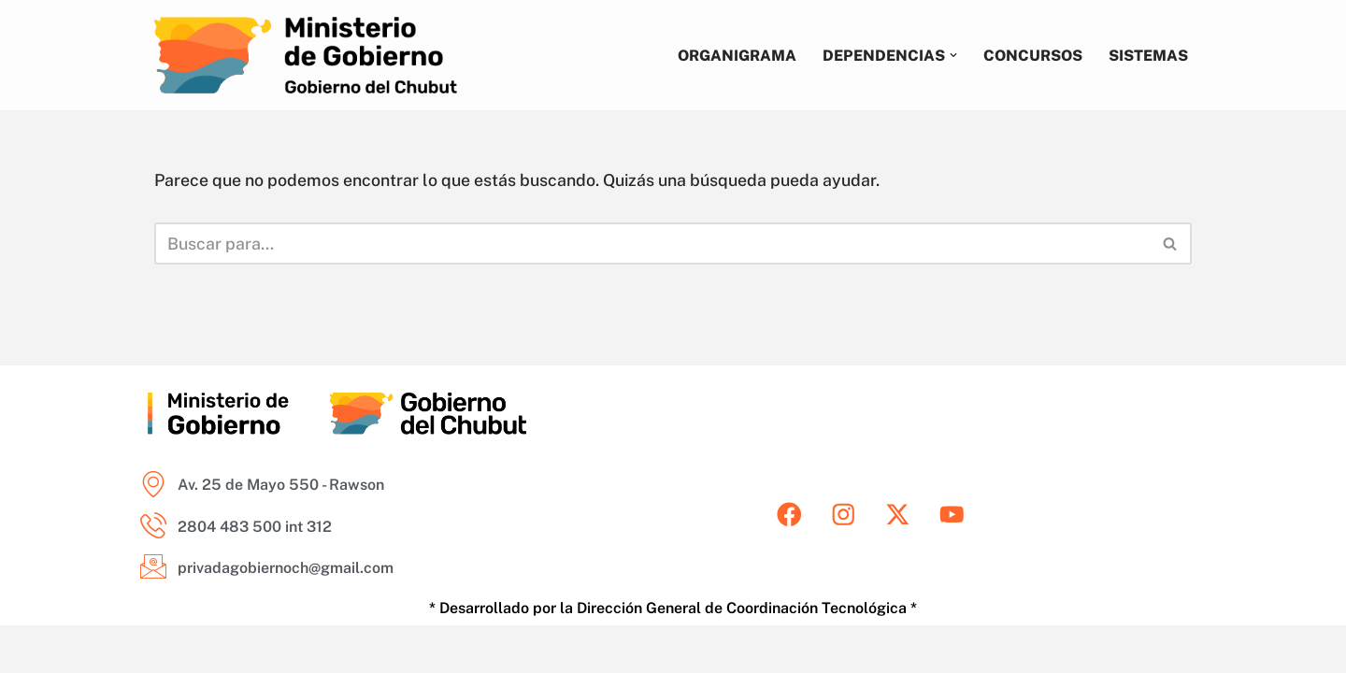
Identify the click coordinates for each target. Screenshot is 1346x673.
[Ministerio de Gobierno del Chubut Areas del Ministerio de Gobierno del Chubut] (305, 55)
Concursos (1031, 55)
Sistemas (1148, 55)
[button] (951, 55)
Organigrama (735, 55)
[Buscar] (652, 243)
